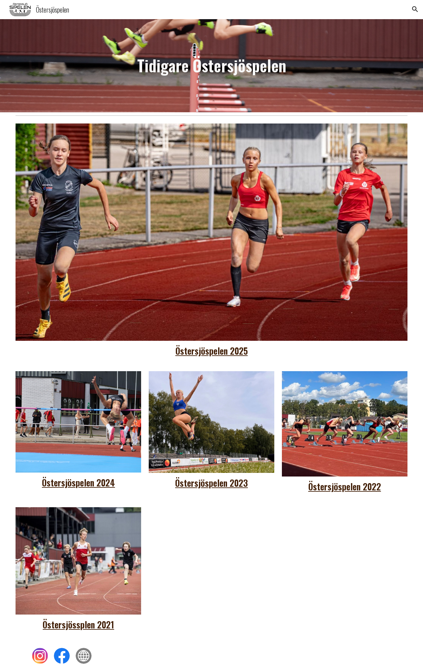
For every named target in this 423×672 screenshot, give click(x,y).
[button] (415, 9)
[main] (211, 65)
